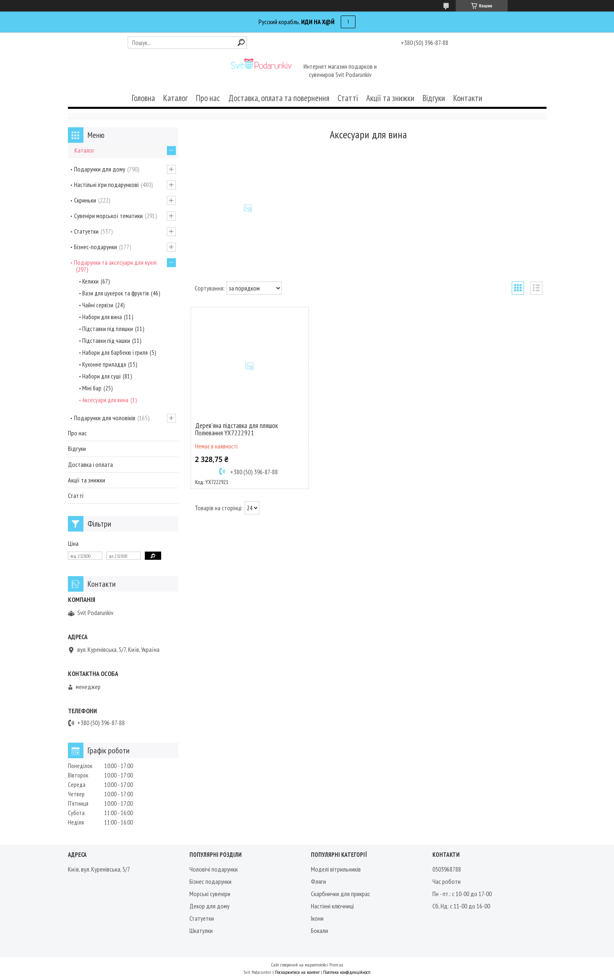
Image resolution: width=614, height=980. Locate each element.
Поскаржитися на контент (297, 972)
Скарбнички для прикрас (340, 894)
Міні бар (91, 388)
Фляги (318, 881)
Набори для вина (102, 317)
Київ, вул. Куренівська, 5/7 (99, 869)
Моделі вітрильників (336, 869)
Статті (347, 98)
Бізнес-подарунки (95, 247)
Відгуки (434, 98)
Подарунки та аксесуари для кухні (115, 262)
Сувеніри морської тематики (108, 216)
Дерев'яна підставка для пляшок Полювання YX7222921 (236, 429)
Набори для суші (101, 376)
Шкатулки (201, 930)
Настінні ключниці (332, 906)
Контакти (467, 98)
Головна (143, 98)
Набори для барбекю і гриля (115, 352)
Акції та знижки (390, 98)
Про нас (208, 98)
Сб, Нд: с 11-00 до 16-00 (461, 906)
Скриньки (85, 200)
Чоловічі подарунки (213, 869)
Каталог (175, 98)
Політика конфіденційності (347, 972)
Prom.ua (336, 965)
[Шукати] (241, 42)
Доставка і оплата (90, 464)
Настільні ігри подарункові (106, 184)
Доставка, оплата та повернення (278, 98)
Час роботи (446, 881)
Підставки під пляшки (107, 329)
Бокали (319, 930)
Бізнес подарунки (210, 881)
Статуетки (86, 231)
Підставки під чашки (106, 341)
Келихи (90, 281)
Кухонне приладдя (104, 364)
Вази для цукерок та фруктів (115, 293)
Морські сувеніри (209, 894)
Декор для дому (209, 906)
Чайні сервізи (97, 305)
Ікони (317, 918)
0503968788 (446, 869)
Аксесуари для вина (105, 400)
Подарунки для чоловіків (104, 418)
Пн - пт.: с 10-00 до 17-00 (462, 894)
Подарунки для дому (99, 169)
